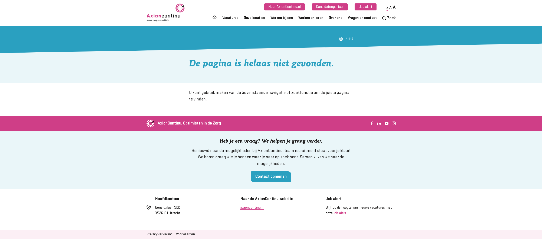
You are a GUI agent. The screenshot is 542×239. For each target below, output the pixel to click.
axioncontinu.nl (252, 207)
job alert (340, 213)
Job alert (365, 7)
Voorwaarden (185, 234)
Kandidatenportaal (330, 7)
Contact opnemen (271, 176)
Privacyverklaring (160, 234)
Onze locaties (254, 18)
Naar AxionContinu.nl (284, 7)
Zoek (389, 18)
